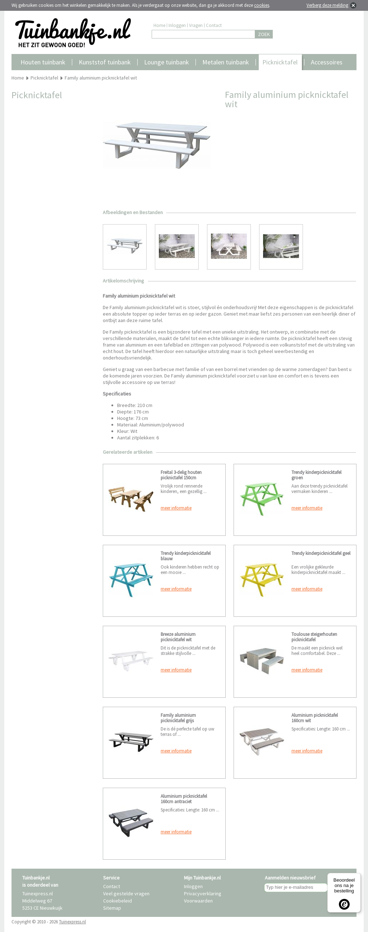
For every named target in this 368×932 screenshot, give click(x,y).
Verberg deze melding (327, 5)
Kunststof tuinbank (105, 62)
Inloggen (177, 25)
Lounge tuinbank (166, 62)
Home (159, 25)
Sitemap (112, 908)
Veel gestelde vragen (126, 893)
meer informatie (176, 508)
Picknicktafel (280, 62)
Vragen (196, 25)
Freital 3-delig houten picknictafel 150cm (181, 475)
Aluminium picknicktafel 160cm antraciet (184, 799)
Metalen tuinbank (225, 62)
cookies (261, 5)
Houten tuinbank (42, 62)
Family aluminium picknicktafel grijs (178, 718)
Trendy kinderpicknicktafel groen (316, 475)
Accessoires (326, 62)
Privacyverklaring (202, 893)
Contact (214, 25)
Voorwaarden (198, 900)
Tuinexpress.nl (72, 922)
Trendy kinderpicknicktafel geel (320, 553)
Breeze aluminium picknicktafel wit (178, 637)
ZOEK (264, 34)
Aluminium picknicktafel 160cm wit (314, 718)
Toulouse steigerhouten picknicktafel (314, 637)
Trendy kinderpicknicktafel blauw (186, 556)
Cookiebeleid (117, 900)
